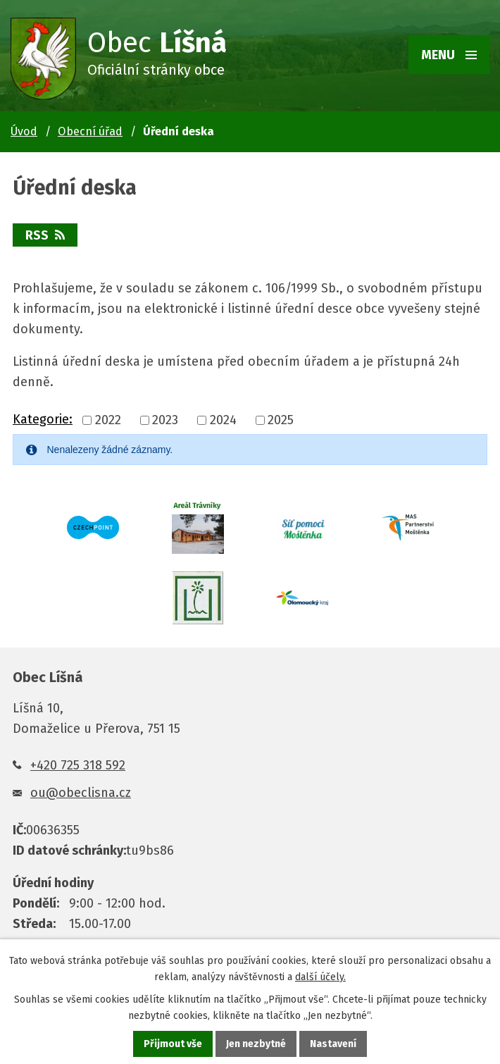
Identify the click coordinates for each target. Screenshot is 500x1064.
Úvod (24, 131)
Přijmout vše (173, 1044)
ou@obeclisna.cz (80, 792)
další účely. (320, 977)
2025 (281, 420)
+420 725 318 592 (77, 765)
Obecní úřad (90, 131)
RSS (45, 235)
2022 (108, 420)
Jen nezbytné (256, 1044)
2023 (165, 420)
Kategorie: (43, 419)
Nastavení (333, 1044)
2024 (223, 420)
